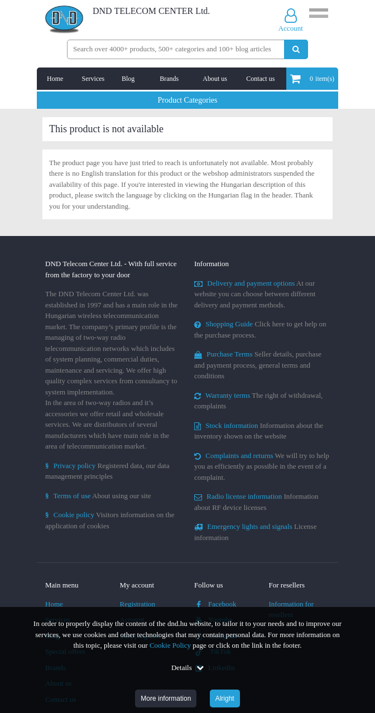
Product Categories (188, 100)
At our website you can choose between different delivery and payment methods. (254, 294)
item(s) (312, 79)
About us (215, 79)
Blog (128, 79)
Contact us (260, 79)
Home (55, 79)
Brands (169, 79)
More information (166, 698)
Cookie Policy (170, 645)
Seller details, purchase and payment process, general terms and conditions (257, 365)
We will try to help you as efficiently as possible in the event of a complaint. (261, 466)
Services (93, 79)
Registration (138, 604)
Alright (224, 698)
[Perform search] (296, 49)
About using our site (98, 496)
